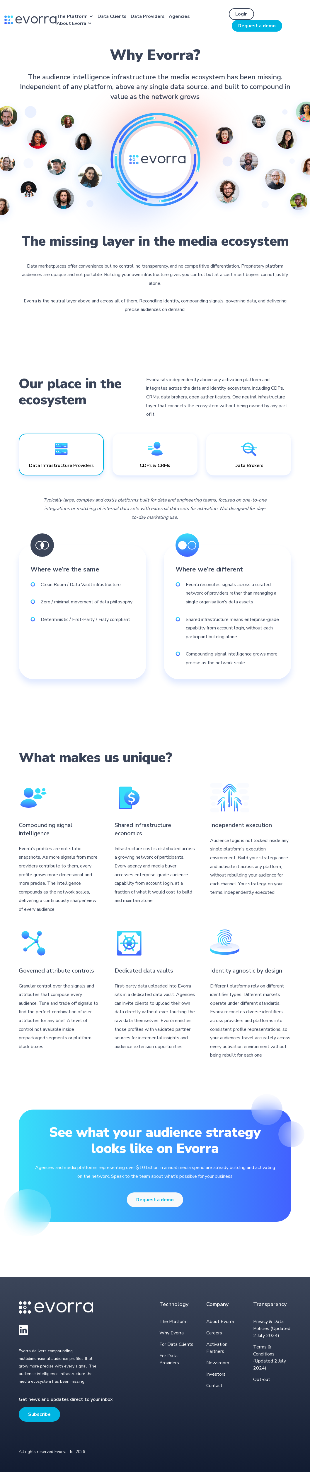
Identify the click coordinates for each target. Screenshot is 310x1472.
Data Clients (112, 16)
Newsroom (217, 1363)
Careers (214, 1333)
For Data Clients (176, 1344)
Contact (214, 1385)
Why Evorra (171, 1333)
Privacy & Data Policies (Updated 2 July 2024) (271, 1328)
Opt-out (261, 1379)
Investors (216, 1374)
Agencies (179, 16)
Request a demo (257, 26)
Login (241, 14)
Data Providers (148, 16)
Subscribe (39, 1414)
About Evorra (71, 23)
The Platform (72, 16)
